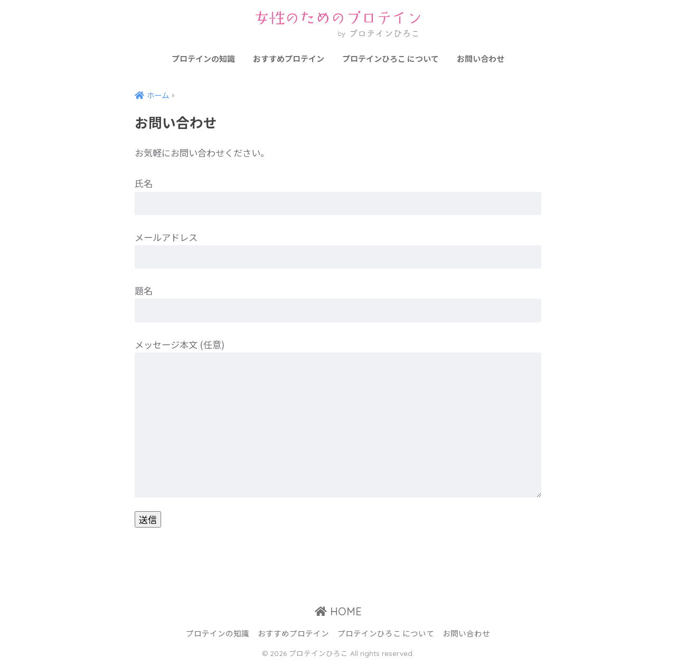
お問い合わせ (480, 58)
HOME (338, 611)
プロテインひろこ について (390, 58)
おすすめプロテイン (288, 58)
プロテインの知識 (203, 58)
